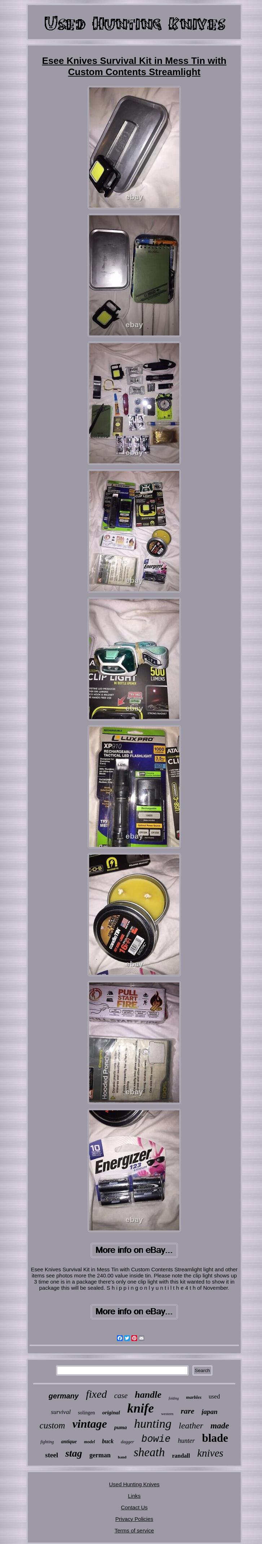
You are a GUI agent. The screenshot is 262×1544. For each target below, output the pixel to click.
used (214, 1396)
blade (215, 1438)
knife (140, 1408)
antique (69, 1441)
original (111, 1412)
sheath (149, 1452)
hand (122, 1457)
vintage (89, 1423)
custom (52, 1425)
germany (64, 1396)
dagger (127, 1441)
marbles (194, 1397)
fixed (96, 1394)
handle (148, 1394)
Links (134, 1496)
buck (108, 1441)
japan (210, 1411)
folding (174, 1398)
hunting (152, 1423)
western (167, 1413)
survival (61, 1412)
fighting (47, 1441)
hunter (186, 1440)
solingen (86, 1412)
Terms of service (134, 1530)
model (89, 1441)
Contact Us (134, 1507)
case (120, 1395)
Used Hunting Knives (134, 1484)
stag (73, 1453)
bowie (156, 1439)
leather (191, 1425)
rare (188, 1410)
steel (51, 1455)
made (219, 1425)
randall (181, 1456)
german (100, 1455)
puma (120, 1427)
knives (210, 1453)
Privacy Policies (134, 1519)
